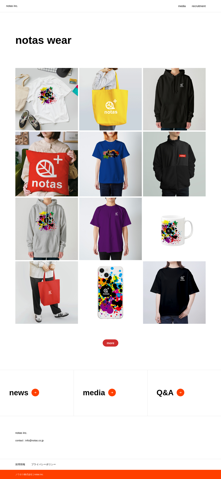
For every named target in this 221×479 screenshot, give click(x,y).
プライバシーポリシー (43, 464)
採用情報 (20, 464)
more (110, 343)
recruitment (199, 6)
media (182, 6)
